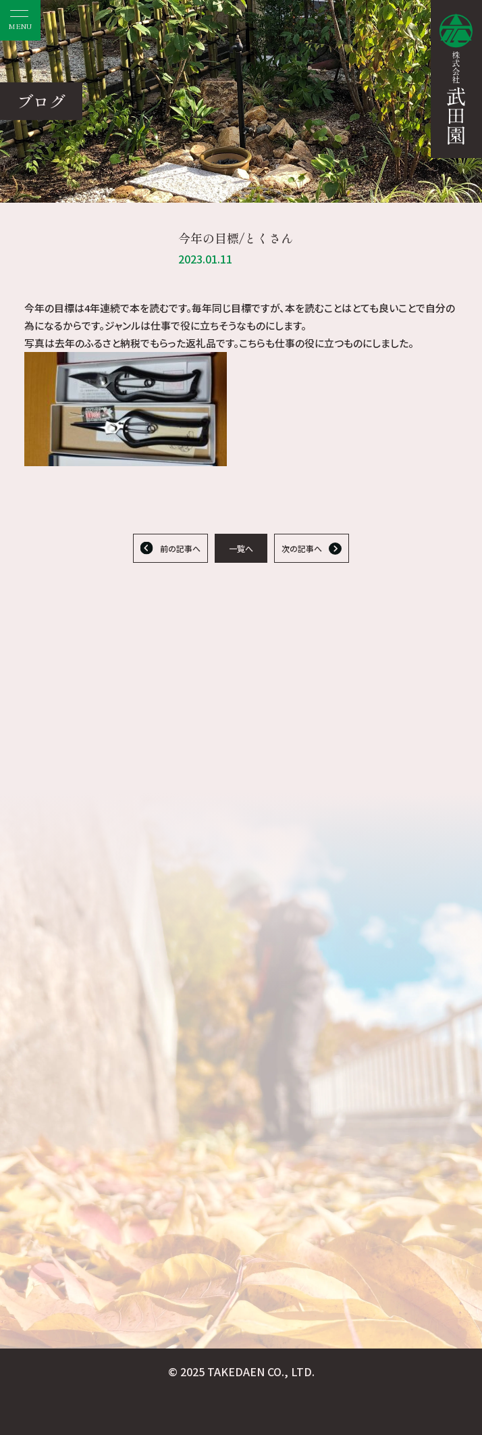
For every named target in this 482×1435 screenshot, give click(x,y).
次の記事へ (302, 548)
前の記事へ (180, 548)
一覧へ (241, 548)
